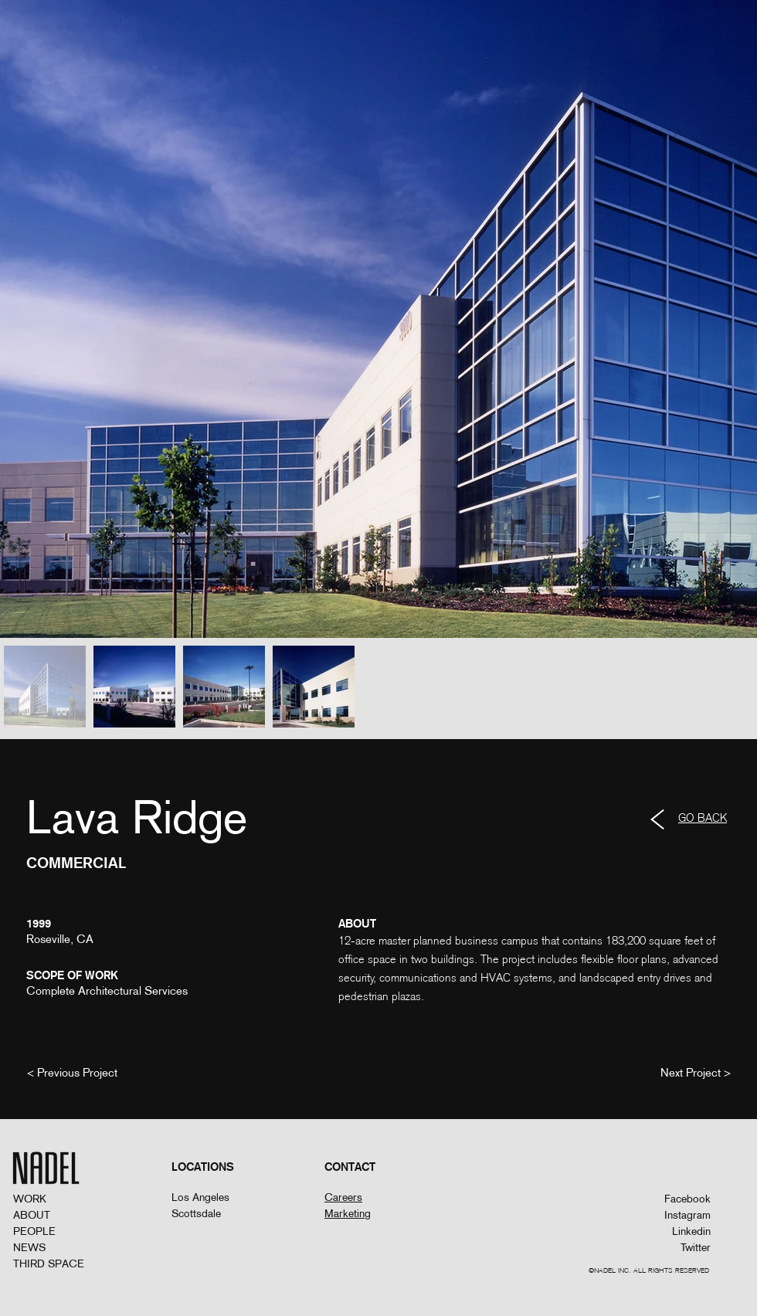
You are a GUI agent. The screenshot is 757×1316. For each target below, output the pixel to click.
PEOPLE (34, 1231)
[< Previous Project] (72, 1072)
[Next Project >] (695, 1072)
